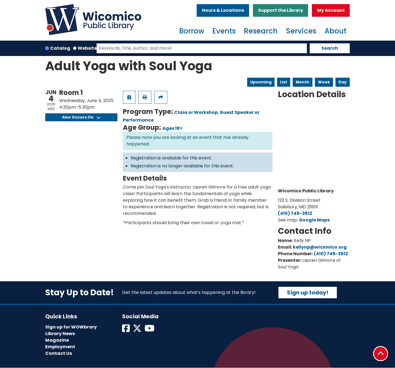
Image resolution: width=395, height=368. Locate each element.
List (283, 82)
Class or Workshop (196, 112)
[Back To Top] (380, 353)
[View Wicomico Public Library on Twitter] (137, 330)
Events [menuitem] (224, 31)
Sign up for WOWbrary (71, 327)
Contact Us (58, 353)
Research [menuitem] (261, 31)
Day (342, 82)
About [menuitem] (335, 31)
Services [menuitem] (301, 31)
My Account (331, 10)
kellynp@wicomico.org (320, 247)
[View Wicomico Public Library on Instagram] (150, 330)
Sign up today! (307, 292)
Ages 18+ (172, 128)
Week (324, 82)
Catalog (60, 48)
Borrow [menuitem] (191, 31)
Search (329, 48)
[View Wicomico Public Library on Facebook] (126, 330)
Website (87, 48)
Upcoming (261, 82)
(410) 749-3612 (295, 213)
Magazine (57, 340)
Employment (60, 347)
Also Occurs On (81, 117)
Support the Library (280, 10)
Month (302, 82)
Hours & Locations (223, 10)
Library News (60, 333)
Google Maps (314, 220)
